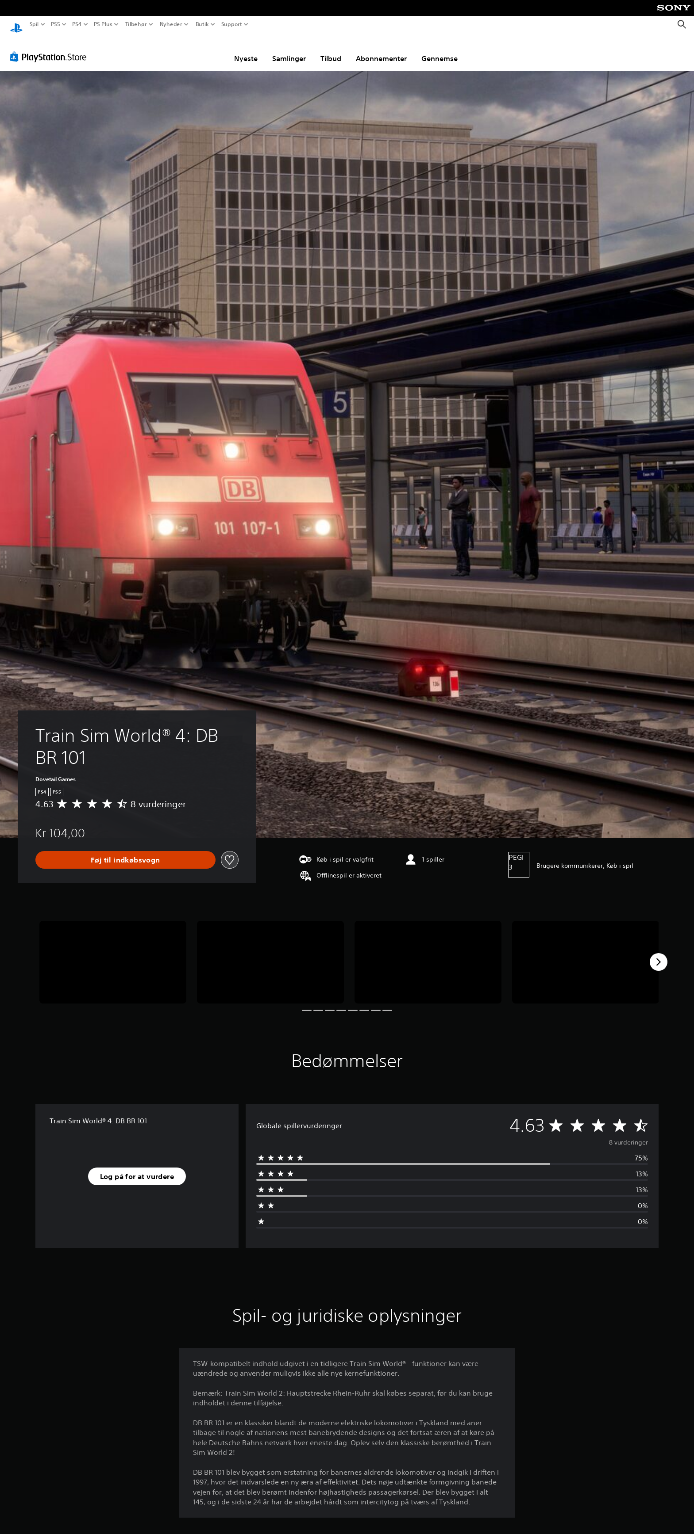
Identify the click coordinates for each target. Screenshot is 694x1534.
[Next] (658, 953)
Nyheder (171, 24)
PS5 (55, 24)
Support (231, 24)
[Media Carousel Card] (112, 953)
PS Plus (103, 24)
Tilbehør (136, 24)
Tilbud (330, 50)
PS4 (76, 24)
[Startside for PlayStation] (16, 24)
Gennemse (439, 50)
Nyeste (246, 50)
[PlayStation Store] (50, 48)
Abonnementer (381, 50)
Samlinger (289, 50)
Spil (34, 24)
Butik (201, 24)
